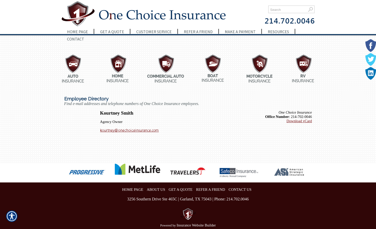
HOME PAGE (132, 190)
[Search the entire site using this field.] (287, 10)
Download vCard (299, 121)
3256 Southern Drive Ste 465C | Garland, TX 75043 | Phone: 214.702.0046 (188, 199)
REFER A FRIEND (210, 190)
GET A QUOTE (180, 190)
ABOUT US (156, 190)
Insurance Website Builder (196, 225)
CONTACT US (240, 190)
